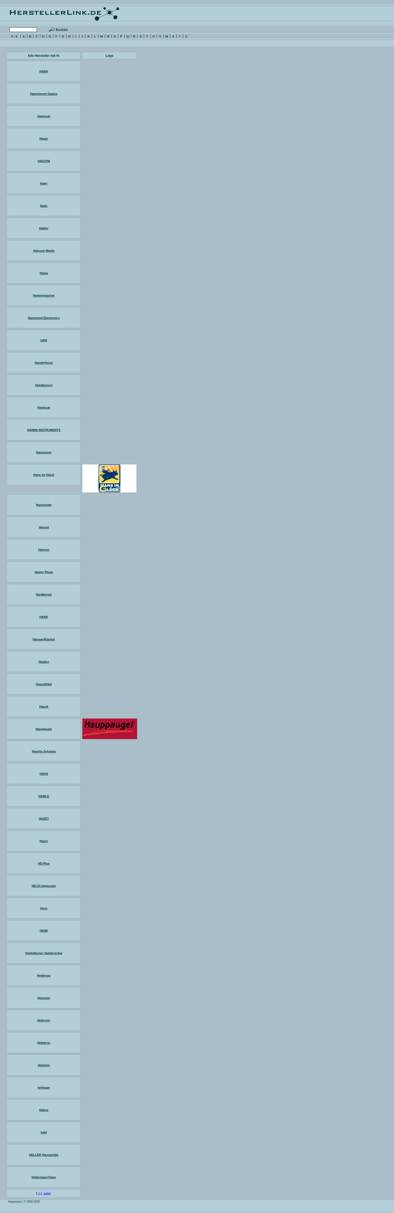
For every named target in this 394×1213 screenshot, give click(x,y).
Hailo (44, 205)
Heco (44, 908)
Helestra (44, 1065)
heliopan (43, 1087)
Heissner (43, 998)
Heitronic (43, 1020)
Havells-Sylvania (44, 751)
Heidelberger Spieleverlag (43, 953)
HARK (43, 617)
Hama (44, 273)
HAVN (44, 773)
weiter (47, 1193)
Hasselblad (44, 684)
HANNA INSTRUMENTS (43, 430)
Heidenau (44, 975)
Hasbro (44, 661)
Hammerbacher (44, 295)
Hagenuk (43, 116)
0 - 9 (14, 36)
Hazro (44, 841)
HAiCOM (44, 161)
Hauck (43, 706)
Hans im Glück (43, 474)
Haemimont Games (43, 93)
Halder (43, 228)
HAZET (44, 818)
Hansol (44, 527)
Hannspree (44, 452)
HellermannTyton (43, 1177)
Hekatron (43, 1042)
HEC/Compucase (44, 885)
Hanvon (43, 549)
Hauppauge (44, 729)
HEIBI (44, 930)
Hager (43, 138)
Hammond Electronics (44, 318)
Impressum (15, 1201)
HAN (43, 340)
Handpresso (44, 385)
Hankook (43, 407)
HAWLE (43, 796)
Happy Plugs (44, 572)
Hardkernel (43, 594)
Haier (44, 183)
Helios (43, 1110)
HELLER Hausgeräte (44, 1154)
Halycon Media (43, 250)
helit (44, 1132)
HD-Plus (44, 863)
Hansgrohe (43, 504)
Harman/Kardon (44, 639)
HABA (43, 71)
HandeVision (44, 362)
